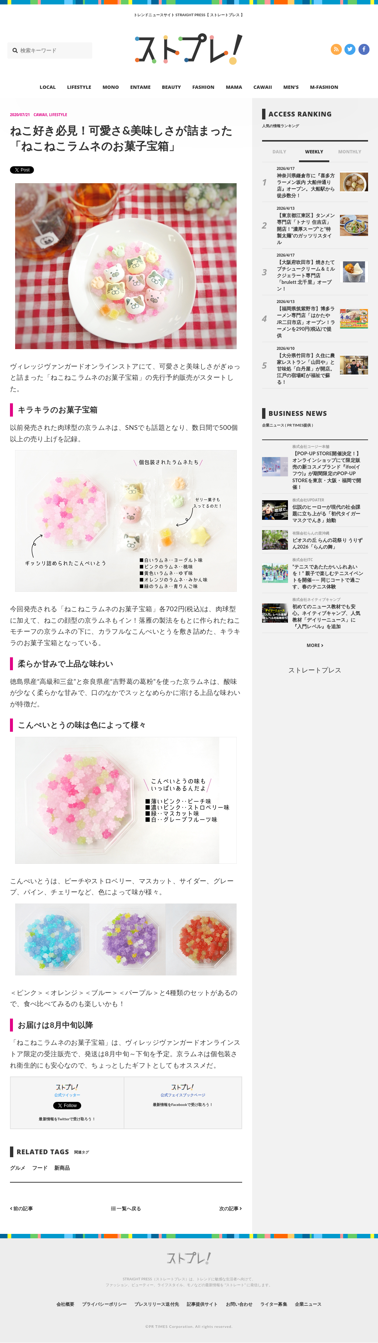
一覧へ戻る (126, 1208)
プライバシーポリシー (91, 1304)
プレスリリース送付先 (152, 1304)
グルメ (17, 1168)
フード (40, 1168)
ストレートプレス (314, 638)
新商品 (62, 1168)
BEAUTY (171, 87)
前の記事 (22, 1208)
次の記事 (229, 1208)
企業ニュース (327, 1304)
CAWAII (263, 87)
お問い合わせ (247, 1304)
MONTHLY (349, 152)
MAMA (234, 87)
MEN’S (291, 87)
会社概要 (45, 1304)
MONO (111, 87)
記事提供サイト (204, 1304)
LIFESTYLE (79, 87)
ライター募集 (287, 1304)
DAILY (279, 152)
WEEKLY (314, 152)
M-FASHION (324, 87)
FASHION (203, 87)
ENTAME (140, 87)
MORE (315, 614)
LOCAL (48, 87)
